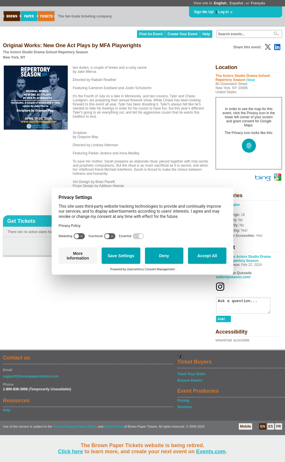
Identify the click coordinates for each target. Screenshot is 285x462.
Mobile (245, 429)
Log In (223, 12)
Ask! (221, 322)
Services (184, 410)
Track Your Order (191, 377)
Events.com (211, 451)
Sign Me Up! (204, 12)
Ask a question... (246, 306)
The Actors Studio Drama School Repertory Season (243, 259)
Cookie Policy (113, 429)
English (220, 3)
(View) (250, 80)
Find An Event (151, 34)
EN (262, 429)
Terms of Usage (63, 429)
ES (270, 429)
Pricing (183, 403)
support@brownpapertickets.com (30, 379)
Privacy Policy (86, 429)
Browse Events (189, 383)
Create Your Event (182, 34)
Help (206, 34)
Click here (70, 451)
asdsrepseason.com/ (233, 277)
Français (258, 3)
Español (236, 3)
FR (278, 429)
